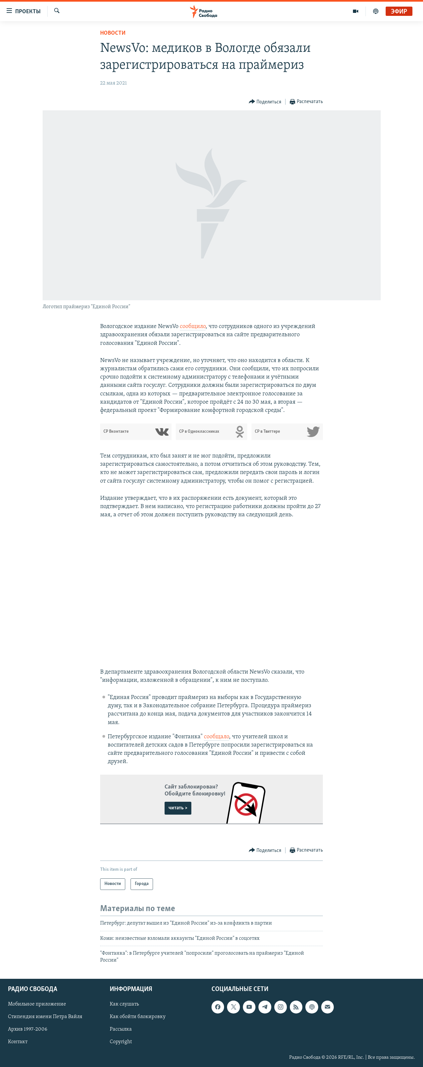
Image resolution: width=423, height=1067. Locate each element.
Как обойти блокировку (138, 1016)
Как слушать (124, 1004)
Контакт (17, 1042)
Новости (113, 33)
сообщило (193, 326)
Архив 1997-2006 (27, 1029)
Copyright (121, 1042)
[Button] (265, 101)
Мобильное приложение (37, 1004)
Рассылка (121, 1029)
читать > (178, 808)
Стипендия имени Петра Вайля (45, 1016)
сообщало (216, 737)
